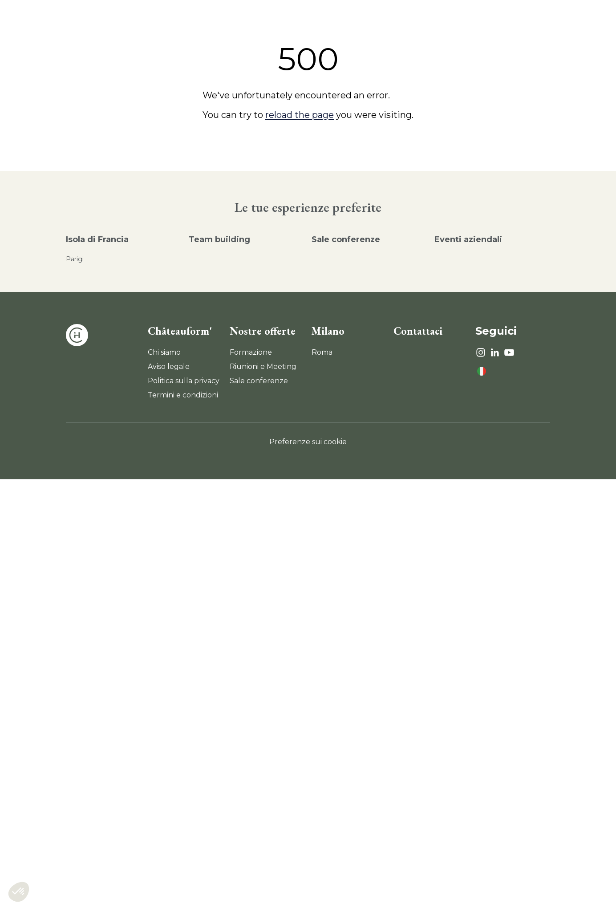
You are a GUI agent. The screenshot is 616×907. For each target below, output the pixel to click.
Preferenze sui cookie (308, 441)
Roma (322, 352)
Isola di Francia (97, 239)
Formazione (251, 352)
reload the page (299, 114)
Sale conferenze (346, 239)
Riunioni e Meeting (263, 366)
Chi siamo (164, 352)
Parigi (75, 259)
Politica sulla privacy (183, 381)
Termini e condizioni (183, 395)
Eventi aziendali (468, 239)
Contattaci (417, 331)
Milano (328, 331)
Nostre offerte (263, 331)
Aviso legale (169, 366)
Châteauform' (180, 331)
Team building (219, 239)
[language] (481, 371)
